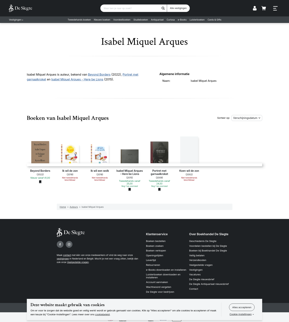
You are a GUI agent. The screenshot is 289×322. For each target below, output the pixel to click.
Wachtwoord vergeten (158, 286)
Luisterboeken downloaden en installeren (163, 276)
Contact (193, 288)
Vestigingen (15, 19)
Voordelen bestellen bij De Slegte (208, 245)
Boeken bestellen (156, 240)
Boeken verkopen (156, 250)
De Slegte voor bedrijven (160, 291)
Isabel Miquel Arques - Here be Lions (77, 79)
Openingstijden (154, 255)
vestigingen (63, 258)
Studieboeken (141, 19)
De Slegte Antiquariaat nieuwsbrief (209, 283)
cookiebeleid (102, 314)
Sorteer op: (223, 117)
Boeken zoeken (154, 245)
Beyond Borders (99, 74)
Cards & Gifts (214, 19)
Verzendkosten (197, 260)
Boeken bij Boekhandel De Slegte (208, 250)
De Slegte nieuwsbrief (201, 279)
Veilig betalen (197, 255)
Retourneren (153, 264)
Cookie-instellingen (241, 314)
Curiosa (171, 19)
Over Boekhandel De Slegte (208, 234)
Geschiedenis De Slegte (202, 240)
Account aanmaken (157, 282)
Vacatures (195, 274)
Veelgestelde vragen (78, 262)
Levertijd (151, 260)
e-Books (182, 19)
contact (67, 255)
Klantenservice (157, 234)
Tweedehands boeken (79, 19)
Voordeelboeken (122, 19)
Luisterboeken (197, 19)
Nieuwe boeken (102, 19)
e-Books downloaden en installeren (166, 269)
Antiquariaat (157, 19)
